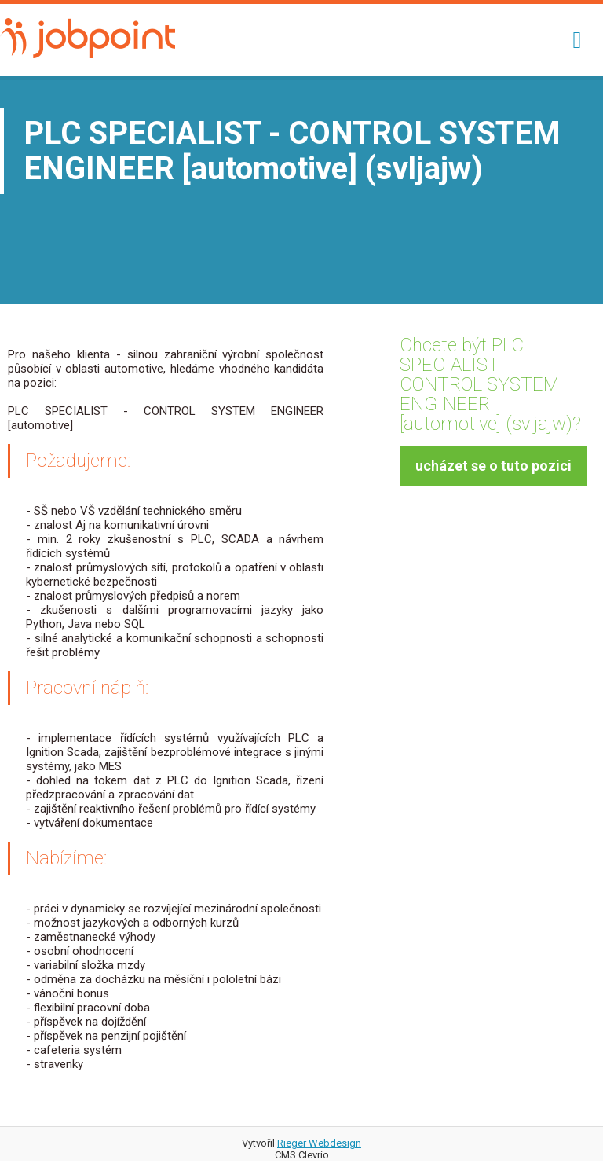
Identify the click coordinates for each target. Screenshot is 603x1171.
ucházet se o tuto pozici (493, 465)
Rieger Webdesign (319, 1143)
